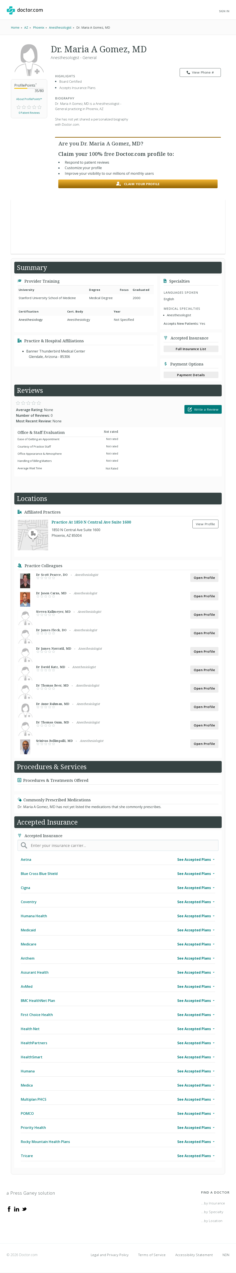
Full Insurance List (191, 349)
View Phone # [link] (200, 72)
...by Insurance (213, 1203)
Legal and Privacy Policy (110, 1255)
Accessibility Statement (194, 1255)
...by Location (212, 1221)
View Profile (205, 524)
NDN (226, 1255)
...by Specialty (212, 1212)
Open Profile (204, 577)
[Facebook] (9, 1208)
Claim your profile (138, 184)
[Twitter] (24, 1208)
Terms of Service (152, 1255)
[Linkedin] (16, 1208)
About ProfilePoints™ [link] (29, 99)
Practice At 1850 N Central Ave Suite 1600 (91, 522)
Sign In (224, 11)
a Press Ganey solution (31, 1193)
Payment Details (191, 375)
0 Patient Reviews (29, 113)
